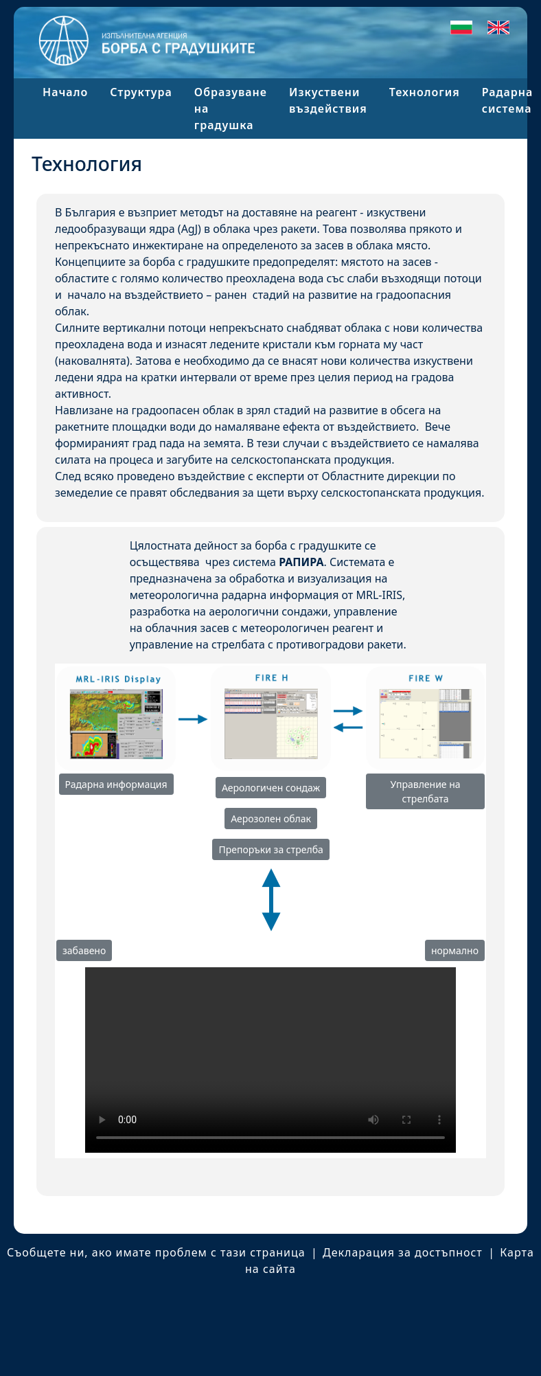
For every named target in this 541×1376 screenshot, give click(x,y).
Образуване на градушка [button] (230, 108)
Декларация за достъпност (403, 1252)
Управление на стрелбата (425, 791)
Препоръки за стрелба (270, 849)
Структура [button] (141, 92)
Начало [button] (65, 92)
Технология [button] (424, 92)
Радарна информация (116, 784)
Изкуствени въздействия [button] (328, 100)
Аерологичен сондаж (271, 787)
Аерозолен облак (271, 818)
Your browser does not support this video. (270, 1060)
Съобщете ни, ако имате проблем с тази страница (156, 1252)
